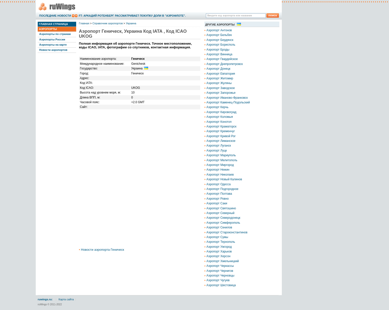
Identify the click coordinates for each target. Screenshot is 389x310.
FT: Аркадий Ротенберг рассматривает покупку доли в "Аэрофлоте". (132, 15)
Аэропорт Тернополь (220, 242)
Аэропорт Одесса (218, 184)
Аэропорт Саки (216, 203)
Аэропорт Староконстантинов (226, 232)
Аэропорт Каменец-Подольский (228, 102)
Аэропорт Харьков (219, 251)
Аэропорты (48, 29)
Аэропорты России (52, 39)
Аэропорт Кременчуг (220, 131)
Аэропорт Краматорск (221, 126)
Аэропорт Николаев (220, 174)
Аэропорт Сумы (217, 237)
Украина (131, 23)
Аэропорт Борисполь (220, 44)
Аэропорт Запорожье (220, 92)
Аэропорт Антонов (219, 30)
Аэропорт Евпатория (220, 73)
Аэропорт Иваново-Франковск (227, 97)
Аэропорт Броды (217, 49)
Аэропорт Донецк (218, 68)
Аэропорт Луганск (218, 145)
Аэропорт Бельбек (219, 35)
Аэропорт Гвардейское (222, 59)
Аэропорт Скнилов (219, 227)
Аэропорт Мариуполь (221, 155)
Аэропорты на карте (53, 44)
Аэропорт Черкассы (220, 266)
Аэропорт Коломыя (219, 117)
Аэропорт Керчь (217, 107)
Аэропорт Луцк (216, 150)
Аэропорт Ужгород (219, 246)
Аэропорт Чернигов (219, 271)
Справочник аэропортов (107, 23)
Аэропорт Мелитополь (221, 160)
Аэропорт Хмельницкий (222, 261)
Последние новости (55, 15)
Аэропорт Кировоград (221, 112)
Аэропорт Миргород (220, 165)
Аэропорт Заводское (220, 88)
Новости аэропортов (53, 49)
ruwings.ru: (45, 299)
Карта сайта (66, 299)
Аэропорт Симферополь (223, 222)
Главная (84, 23)
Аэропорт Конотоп (218, 122)
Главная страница (53, 24)
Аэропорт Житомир (219, 78)
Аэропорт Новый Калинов (224, 179)
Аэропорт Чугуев (217, 280)
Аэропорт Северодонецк (223, 217)
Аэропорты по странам (55, 33)
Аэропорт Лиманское (220, 141)
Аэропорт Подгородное (222, 189)
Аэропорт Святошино (221, 208)
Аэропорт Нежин (217, 169)
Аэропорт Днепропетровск (224, 64)
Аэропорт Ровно (217, 198)
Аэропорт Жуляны (219, 83)
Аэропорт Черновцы (220, 275)
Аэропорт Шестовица (221, 285)
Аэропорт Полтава (219, 193)
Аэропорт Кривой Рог (221, 136)
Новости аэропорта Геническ (102, 249)
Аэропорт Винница (219, 54)
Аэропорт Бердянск (219, 40)
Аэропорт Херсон (218, 256)
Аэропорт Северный (220, 213)
